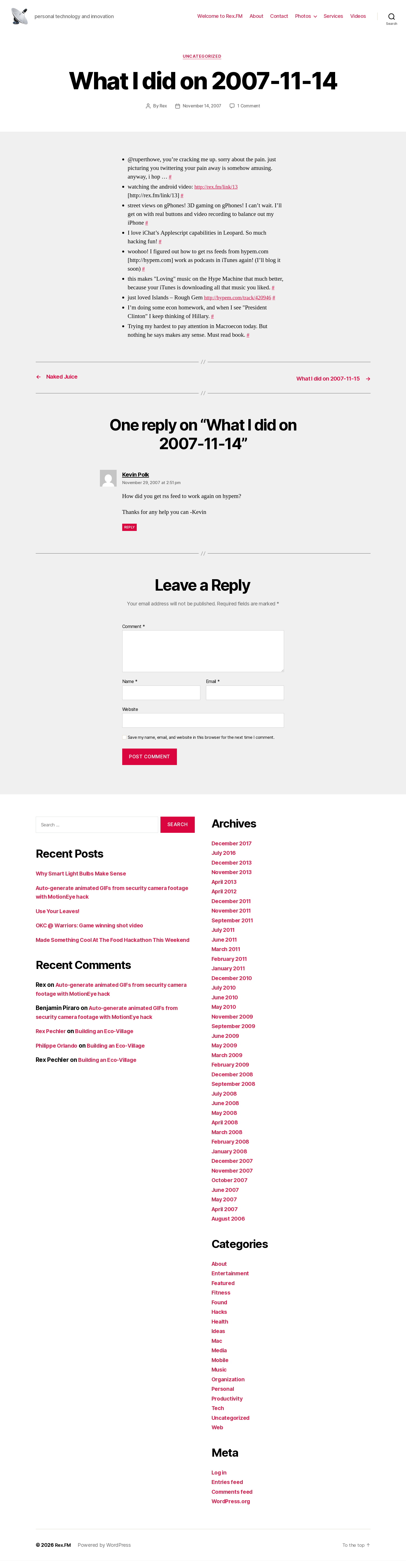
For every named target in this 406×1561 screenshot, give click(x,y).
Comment (133, 626)
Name (130, 682)
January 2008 (231, 1151)
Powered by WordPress (105, 1545)
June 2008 (227, 1103)
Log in (220, 1472)
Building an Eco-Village (110, 1040)
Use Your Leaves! (60, 911)
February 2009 (232, 1065)
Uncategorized (202, 57)
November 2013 (234, 872)
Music (220, 1370)
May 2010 (225, 1007)
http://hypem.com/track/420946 (241, 298)
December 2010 (234, 978)
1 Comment (251, 107)
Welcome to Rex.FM (219, 16)
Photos (303, 16)
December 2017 (234, 843)
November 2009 (234, 1016)
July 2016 (225, 853)
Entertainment (231, 1273)
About (256, 16)
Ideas (219, 1331)
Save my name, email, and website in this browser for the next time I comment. (201, 737)
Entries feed (229, 1482)
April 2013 (226, 882)
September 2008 (235, 1084)
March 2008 (228, 1132)
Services (333, 16)
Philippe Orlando (59, 1054)
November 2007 (234, 1170)
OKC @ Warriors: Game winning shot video (95, 925)
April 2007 (226, 1209)
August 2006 (230, 1219)
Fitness (222, 1293)
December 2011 (234, 901)
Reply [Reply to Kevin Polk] (129, 528)
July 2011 (225, 930)
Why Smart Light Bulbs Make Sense (85, 873)
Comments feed (234, 1491)
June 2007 (227, 1190)
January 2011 (230, 968)
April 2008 (226, 1122)
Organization (229, 1379)
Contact (279, 16)
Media (220, 1350)
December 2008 (234, 1074)
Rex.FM (63, 1545)
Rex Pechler (52, 1040)
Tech (218, 1408)
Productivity (229, 1398)
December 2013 (234, 862)
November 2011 (234, 911)
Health (221, 1321)
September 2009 (235, 1026)
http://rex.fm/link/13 (218, 187)
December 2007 (234, 1161)
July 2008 (226, 1093)
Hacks (220, 1312)
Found (220, 1302)
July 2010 (225, 988)
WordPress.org (233, 1501)
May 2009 (226, 1045)
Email (213, 682)
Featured (224, 1283)
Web (218, 1427)
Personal (224, 1389)
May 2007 (225, 1199)
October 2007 (231, 1180)
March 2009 (228, 1055)
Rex (161, 107)
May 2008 (226, 1113)
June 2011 (226, 939)
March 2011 (228, 949)
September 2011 (235, 920)
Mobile (221, 1360)
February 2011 (231, 959)
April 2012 (226, 891)
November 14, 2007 (201, 107)
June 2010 (226, 997)
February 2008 (232, 1142)
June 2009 (227, 1036)
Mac (217, 1341)
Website (130, 709)
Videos (358, 16)
